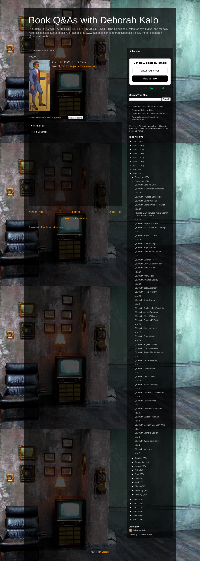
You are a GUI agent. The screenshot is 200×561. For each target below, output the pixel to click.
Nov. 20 (137, 272)
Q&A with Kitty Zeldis (144, 276)
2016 (135, 503)
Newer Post (36, 211)
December (140, 177)
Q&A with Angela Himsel (145, 344)
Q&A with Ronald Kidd (144, 268)
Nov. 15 (137, 332)
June (137, 474)
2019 (135, 169)
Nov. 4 (137, 429)
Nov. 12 (137, 364)
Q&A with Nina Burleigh (145, 243)
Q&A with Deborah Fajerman (147, 251)
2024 (135, 149)
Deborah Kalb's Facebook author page (149, 113)
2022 (135, 157)
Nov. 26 (137, 239)
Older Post (115, 211)
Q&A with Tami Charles (145, 376)
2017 (135, 499)
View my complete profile (140, 534)
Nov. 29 (137, 209)
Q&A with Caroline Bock (145, 185)
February (139, 490)
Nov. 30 (137, 193)
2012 (135, 519)
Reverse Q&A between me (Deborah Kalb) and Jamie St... (151, 214)
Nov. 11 (137, 372)
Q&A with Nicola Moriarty (145, 292)
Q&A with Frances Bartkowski (148, 197)
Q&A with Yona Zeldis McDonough (150, 227)
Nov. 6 (137, 413)
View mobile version (75, 218)
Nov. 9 (137, 388)
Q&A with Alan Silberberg (145, 384)
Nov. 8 (137, 396)
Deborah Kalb (139, 530)
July (137, 470)
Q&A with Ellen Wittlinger (145, 316)
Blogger (105, 552)
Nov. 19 (137, 284)
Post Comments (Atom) (52, 227)
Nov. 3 (137, 437)
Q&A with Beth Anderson (145, 288)
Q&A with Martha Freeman (146, 417)
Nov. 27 (137, 231)
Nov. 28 (137, 219)
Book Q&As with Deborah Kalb (93, 20)
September (140, 462)
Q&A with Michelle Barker (146, 433)
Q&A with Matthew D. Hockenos (149, 392)
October (139, 458)
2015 (135, 507)
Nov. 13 (137, 356)
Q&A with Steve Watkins (145, 201)
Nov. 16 (137, 324)
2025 (135, 145)
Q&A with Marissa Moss (145, 401)
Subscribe (150, 78)
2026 (135, 141)
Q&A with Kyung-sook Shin (146, 441)
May (137, 478)
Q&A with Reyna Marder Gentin (148, 352)
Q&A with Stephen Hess (145, 260)
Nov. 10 (137, 380)
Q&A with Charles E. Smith (146, 320)
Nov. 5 (137, 421)
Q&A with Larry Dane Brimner (148, 264)
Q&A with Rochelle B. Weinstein (149, 308)
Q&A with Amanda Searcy (146, 280)
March (138, 486)
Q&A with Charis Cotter (145, 336)
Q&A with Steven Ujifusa (145, 235)
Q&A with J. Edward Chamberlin (149, 189)
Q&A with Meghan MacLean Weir (149, 425)
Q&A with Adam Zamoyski (146, 312)
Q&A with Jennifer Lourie (145, 328)
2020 (135, 165)
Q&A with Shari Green (144, 300)
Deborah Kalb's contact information (148, 106)
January (139, 494)
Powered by (150, 88)
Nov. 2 (137, 445)
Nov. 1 (137, 453)
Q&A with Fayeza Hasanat (146, 223)
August (138, 466)
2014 (135, 511)
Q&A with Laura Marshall (145, 360)
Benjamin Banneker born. (83, 66)
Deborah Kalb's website (142, 110)
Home (76, 211)
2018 (135, 173)
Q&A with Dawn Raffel (144, 368)
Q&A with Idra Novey (143, 449)
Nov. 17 (137, 304)
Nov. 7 (137, 405)
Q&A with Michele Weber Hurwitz (149, 205)
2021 (135, 161)
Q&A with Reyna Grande (145, 247)
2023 (135, 153)
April (137, 482)
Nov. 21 (137, 255)
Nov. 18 (137, 296)
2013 (135, 515)
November (140, 181)
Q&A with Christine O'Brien (146, 348)
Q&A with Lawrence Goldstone (148, 408)
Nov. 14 (137, 340)
